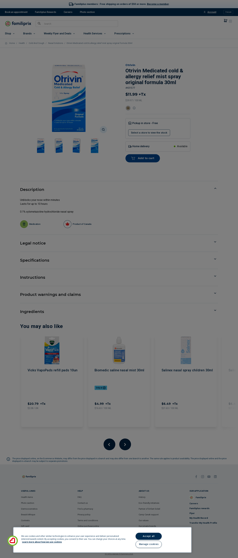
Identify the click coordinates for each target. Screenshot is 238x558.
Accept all (149, 536)
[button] (12, 541)
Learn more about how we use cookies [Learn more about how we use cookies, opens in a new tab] (42, 542)
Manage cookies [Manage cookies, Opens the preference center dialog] (148, 544)
